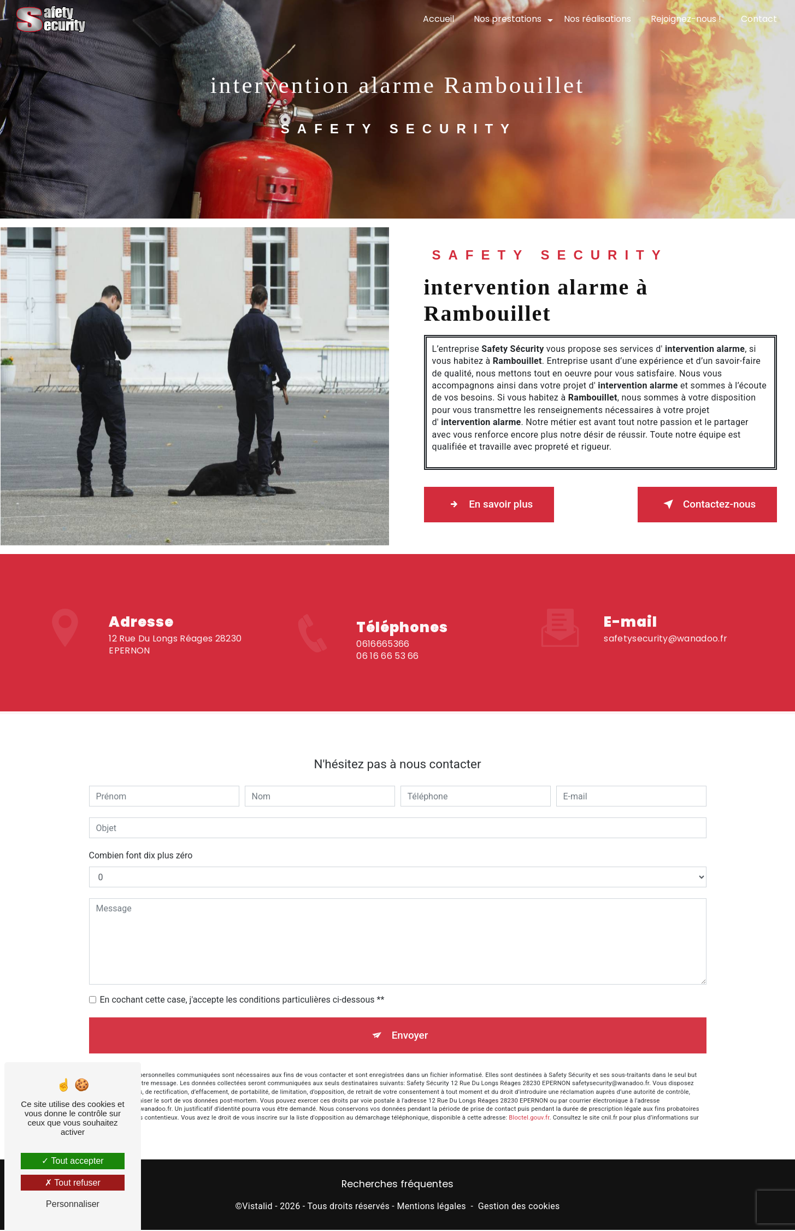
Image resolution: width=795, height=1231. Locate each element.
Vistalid (257, 1206)
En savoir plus (490, 504)
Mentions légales (431, 1206)
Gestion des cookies (519, 1206)
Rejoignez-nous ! (685, 19)
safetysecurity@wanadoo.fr (665, 622)
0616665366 (382, 659)
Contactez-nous (705, 504)
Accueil (438, 19)
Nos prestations (507, 19)
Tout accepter (72, 1160)
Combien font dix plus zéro (141, 840)
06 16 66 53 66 (387, 671)
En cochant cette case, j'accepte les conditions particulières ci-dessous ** (242, 984)
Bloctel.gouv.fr (529, 1102)
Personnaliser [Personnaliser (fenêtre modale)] (72, 1204)
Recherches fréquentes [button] (397, 1185)
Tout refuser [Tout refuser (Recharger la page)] (73, 1182)
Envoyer (409, 1020)
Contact (758, 19)
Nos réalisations (597, 19)
